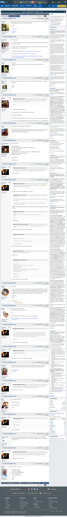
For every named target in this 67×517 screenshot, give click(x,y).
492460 (47, 36)
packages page (52, 135)
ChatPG (51, 14)
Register (58, 9)
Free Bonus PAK (56, 78)
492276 (47, 18)
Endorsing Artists (23, 504)
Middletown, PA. (4, 411)
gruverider (33, 18)
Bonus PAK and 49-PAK (61, 390)
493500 (47, 305)
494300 (47, 362)
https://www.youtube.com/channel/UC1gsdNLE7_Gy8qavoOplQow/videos (25, 318)
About (7, 499)
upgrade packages (53, 74)
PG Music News (53, 27)
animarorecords (32, 179)
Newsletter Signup (38, 501)
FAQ (41, 11)
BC (2, 92)
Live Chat (36, 2)
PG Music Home (4, 9)
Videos (50, 504)
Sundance (34, 380)
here (53, 197)
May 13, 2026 (52, 173)
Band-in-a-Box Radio (24, 503)
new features (58, 167)
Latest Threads (30, 11)
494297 (47, 324)
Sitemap (7, 507)
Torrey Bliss (33, 123)
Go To (17, 16)
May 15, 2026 (52, 140)
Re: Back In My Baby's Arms (9, 18)
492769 (47, 123)
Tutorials (50, 506)
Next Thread (38, 14)
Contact (7, 501)
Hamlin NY (3, 110)
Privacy (56, 511)
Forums (10, 9)
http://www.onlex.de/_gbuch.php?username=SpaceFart (26, 53)
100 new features (58, 125)
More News (52, 395)
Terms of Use (51, 511)
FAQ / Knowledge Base (53, 501)
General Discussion (17, 9)
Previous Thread (12, 14)
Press (7, 503)
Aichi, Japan (4, 156)
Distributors (8, 504)
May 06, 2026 (52, 331)
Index (25, 14)
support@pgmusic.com (22, 512)
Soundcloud (14, 31)
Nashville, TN (4, 378)
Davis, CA (3, 445)
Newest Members (53, 411)
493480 (47, 283)
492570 (47, 59)
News (36, 499)
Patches (50, 499)
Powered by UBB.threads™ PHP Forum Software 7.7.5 (33, 516)
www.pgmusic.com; (8, 512)
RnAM (34, 346)
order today (56, 165)
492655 (47, 78)
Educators (8, 506)
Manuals (50, 503)
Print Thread (11, 16)
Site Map (60, 511)
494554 (47, 414)
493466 (47, 179)
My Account (37, 506)
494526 (47, 380)
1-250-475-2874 (42, 1)
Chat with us (44, 493)
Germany (3, 52)
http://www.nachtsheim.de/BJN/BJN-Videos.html (32, 51)
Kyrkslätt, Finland (4, 479)
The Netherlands (4, 321)
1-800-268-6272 (36, 1)
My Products (37, 507)
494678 (47, 433)
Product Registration (53, 507)
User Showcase (26, 9)
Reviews (22, 507)
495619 (47, 463)
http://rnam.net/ (14, 319)
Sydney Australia (4, 75)
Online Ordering (44, 2)
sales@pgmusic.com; (14, 512)
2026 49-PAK (54, 324)
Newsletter (53, 489)
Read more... (52, 85)
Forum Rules (37, 11)
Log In (63, 9)
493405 (47, 140)
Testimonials (22, 506)
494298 (47, 346)
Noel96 (34, 324)
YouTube (13, 32)
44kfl (34, 414)
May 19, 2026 (52, 88)
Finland (3, 34)
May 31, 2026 (52, 29)
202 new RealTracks (59, 304)
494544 (47, 396)
